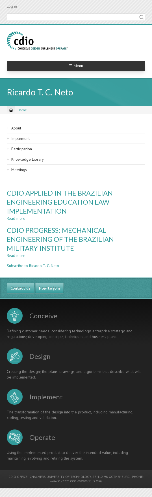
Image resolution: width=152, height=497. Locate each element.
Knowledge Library (27, 159)
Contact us (20, 288)
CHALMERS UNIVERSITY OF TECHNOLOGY (60, 476)
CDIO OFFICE (17, 476)
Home (22, 110)
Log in (12, 6)
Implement (20, 138)
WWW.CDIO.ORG (90, 481)
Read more (16, 218)
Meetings (19, 169)
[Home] (11, 110)
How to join (49, 288)
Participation (21, 148)
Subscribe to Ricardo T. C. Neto (33, 265)
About (16, 128)
